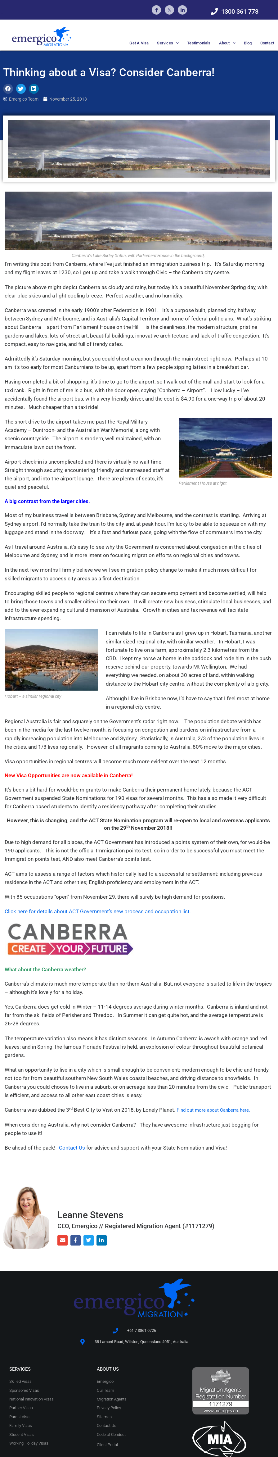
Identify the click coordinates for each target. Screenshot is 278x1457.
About (227, 43)
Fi (215, 1110)
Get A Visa (139, 43)
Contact (267, 43)
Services (168, 43)
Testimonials (198, 43)
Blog (248, 43)
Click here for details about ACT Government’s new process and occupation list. (99, 911)
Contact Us (72, 1148)
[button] (8, 89)
